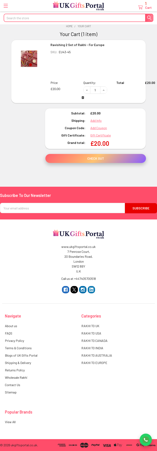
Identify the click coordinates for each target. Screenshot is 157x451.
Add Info (96, 120)
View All (10, 422)
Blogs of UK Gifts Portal (21, 355)
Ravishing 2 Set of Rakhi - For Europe (77, 45)
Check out (95, 158)
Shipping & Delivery (18, 362)
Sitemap (11, 392)
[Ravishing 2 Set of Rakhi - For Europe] (95, 90)
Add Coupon (98, 128)
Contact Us (12, 385)
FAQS (8, 333)
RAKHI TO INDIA (92, 348)
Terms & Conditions (18, 348)
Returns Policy (15, 370)
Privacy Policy (14, 340)
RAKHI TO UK (90, 326)
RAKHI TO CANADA (94, 340)
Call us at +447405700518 (78, 278)
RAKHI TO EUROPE (94, 362)
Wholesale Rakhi (16, 377)
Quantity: (89, 83)
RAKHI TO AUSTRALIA (96, 355)
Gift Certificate (100, 135)
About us (11, 326)
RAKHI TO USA (91, 333)
